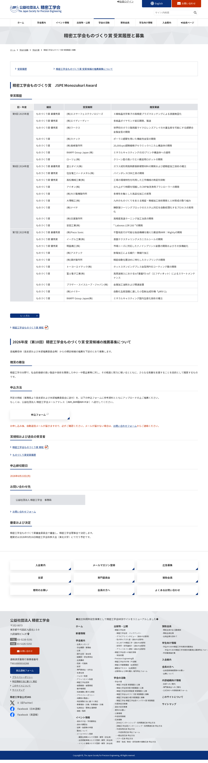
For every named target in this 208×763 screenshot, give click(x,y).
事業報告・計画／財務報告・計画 (90, 707)
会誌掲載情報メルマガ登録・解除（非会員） (96, 743)
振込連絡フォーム (24, 674)
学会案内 (41, 22)
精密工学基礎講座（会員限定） (127, 668)
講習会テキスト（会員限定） (126, 671)
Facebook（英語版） (25, 718)
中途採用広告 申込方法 (126, 732)
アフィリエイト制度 (85, 682)
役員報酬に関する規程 (85, 695)
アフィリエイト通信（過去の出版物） (132, 652)
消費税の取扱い (83, 701)
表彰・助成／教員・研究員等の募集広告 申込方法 (136, 745)
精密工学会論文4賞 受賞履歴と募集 (130, 700)
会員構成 (80, 663)
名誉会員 (80, 676)
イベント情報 (62, 22)
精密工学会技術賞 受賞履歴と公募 (130, 691)
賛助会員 (125, 22)
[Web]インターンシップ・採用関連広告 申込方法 (136, 726)
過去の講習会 (82, 727)
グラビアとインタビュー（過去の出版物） (133, 639)
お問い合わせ (189, 3)
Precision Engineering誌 (124, 661)
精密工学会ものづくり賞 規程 (30, 327)
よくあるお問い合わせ (167, 593)
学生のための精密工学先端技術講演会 (178, 650)
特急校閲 (120, 658)
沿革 (78, 653)
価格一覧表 (81, 714)
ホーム (20, 22)
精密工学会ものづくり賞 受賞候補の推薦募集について (84, 69)
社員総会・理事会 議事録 (87, 711)
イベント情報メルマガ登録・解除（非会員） (96, 746)
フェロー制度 (82, 679)
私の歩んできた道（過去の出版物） (131, 642)
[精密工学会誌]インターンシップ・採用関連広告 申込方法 (139, 729)
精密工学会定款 (83, 685)
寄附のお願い (40, 593)
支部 (40, 579)
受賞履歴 (22, 69)
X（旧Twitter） (22, 706)
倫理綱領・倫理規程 (85, 688)
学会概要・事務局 (84, 650)
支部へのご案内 (169, 687)
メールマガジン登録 (104, 566)
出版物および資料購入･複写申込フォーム (131, 674)
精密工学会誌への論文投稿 (125, 655)
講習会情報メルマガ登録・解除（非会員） (95, 740)
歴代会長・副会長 (84, 657)
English (159, 3)
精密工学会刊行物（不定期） (126, 664)
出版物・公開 (83, 22)
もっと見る (25, 316)
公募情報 (118, 716)
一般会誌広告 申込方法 (126, 738)
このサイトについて (21, 689)
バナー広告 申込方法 (125, 741)
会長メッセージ (83, 647)
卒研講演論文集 (169, 656)
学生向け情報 (145, 22)
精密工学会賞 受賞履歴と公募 (128, 688)
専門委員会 (104, 579)
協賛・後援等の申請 (85, 730)
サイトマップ (18, 693)
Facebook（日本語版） (26, 712)
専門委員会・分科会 (85, 673)
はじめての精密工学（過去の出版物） (132, 646)
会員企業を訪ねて (170, 639)
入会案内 (166, 22)
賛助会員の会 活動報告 (172, 633)
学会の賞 (35, 50)
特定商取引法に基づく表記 (24, 685)
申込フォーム (38, 415)
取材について (82, 734)
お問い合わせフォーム (125, 426)
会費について (168, 677)
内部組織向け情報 (171, 683)
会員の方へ (104, 593)
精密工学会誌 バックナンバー (129, 636)
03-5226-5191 (24, 642)
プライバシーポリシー (22, 680)
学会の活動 (104, 22)
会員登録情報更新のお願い (173, 673)
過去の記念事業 (121, 710)
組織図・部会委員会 (85, 660)
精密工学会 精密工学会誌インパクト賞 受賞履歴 (135, 703)
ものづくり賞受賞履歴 (24, 455)
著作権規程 (81, 691)
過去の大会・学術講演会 (86, 724)
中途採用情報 (120, 719)
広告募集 (167, 566)
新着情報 (80, 636)
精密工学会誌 (120, 633)
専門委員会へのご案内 (172, 690)
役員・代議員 (82, 666)
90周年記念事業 (121, 707)
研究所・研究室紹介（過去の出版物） (132, 649)
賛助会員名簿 (168, 636)
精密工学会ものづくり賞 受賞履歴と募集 (133, 697)
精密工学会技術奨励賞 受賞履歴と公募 (132, 694)
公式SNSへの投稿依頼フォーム (175, 693)
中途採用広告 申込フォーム (129, 735)
